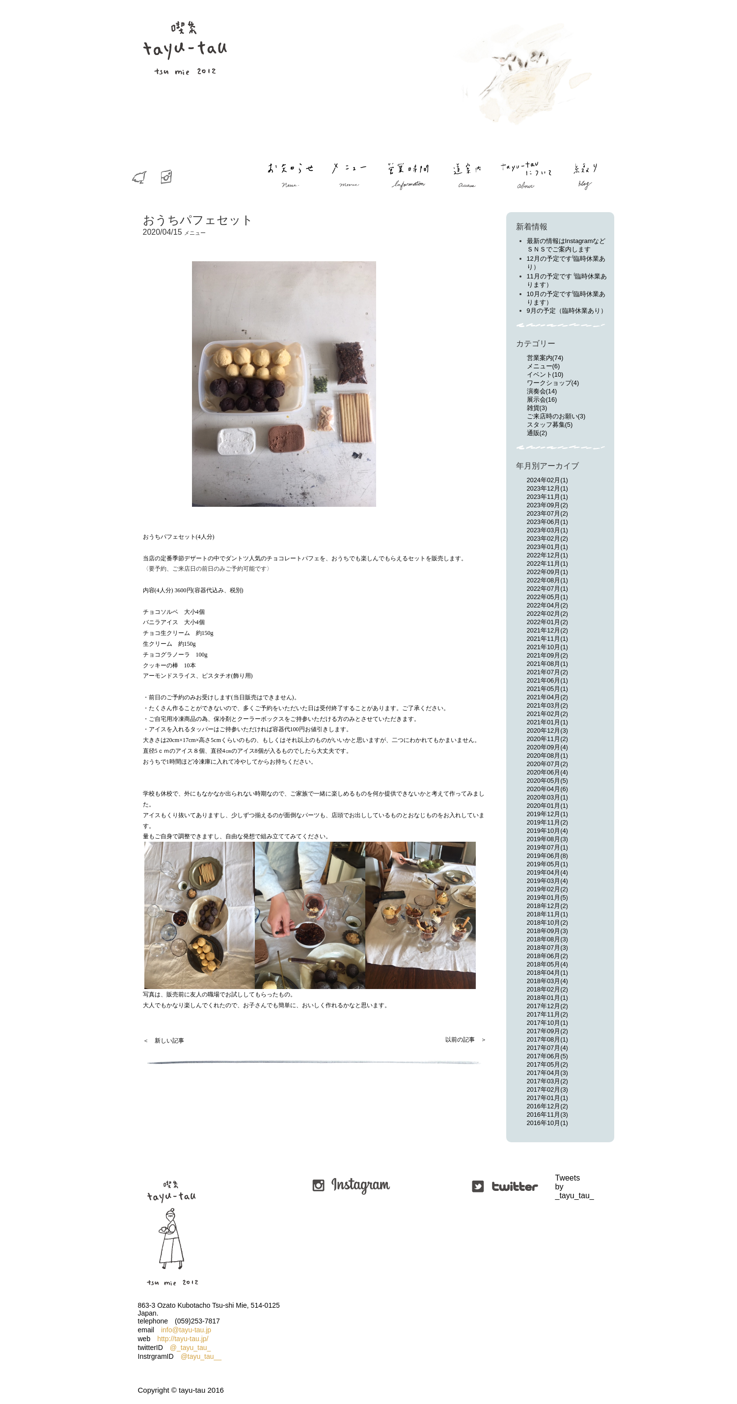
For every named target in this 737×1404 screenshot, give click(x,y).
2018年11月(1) (547, 914)
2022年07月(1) (547, 588)
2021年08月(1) (547, 663)
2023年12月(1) (547, 488)
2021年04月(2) (547, 697)
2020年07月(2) (547, 764)
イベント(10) (545, 374)
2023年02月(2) (547, 538)
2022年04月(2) (547, 605)
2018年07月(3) (547, 947)
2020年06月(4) (547, 772)
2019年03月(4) (547, 880)
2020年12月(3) (547, 730)
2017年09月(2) (547, 1031)
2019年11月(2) (547, 822)
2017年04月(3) (547, 1072)
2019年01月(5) (547, 897)
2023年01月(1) (547, 547)
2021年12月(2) (547, 630)
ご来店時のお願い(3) (556, 416)
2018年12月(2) (547, 905)
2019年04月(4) (547, 872)
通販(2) (537, 433)
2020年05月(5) (547, 780)
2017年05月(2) (547, 1064)
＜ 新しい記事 (163, 1040)
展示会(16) (542, 399)
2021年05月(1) (547, 688)
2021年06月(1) (547, 680)
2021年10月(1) (547, 647)
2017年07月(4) (547, 1047)
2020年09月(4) (547, 747)
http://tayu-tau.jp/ (182, 1339)
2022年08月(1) (547, 580)
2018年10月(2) (547, 922)
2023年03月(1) (547, 530)
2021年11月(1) (547, 638)
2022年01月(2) (547, 622)
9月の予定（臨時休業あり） (567, 310)
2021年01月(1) (547, 722)
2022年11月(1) (547, 563)
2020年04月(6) (547, 789)
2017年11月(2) (547, 1014)
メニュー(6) (543, 366)
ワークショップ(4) (553, 382)
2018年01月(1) (547, 997)
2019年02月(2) (547, 889)
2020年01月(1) (547, 805)
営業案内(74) (545, 357)
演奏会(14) (542, 391)
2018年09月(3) (547, 931)
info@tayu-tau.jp (186, 1330)
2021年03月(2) (547, 705)
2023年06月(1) (547, 521)
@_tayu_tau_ (190, 1347)
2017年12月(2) (547, 1006)
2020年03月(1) (547, 797)
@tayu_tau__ (201, 1356)
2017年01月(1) (547, 1097)
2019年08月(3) (547, 839)
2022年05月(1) (547, 597)
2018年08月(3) (547, 939)
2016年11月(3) (547, 1114)
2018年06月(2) (547, 956)
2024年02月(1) (547, 480)
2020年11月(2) (547, 739)
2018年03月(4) (547, 981)
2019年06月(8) (547, 855)
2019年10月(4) (547, 830)
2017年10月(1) (547, 1022)
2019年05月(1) (547, 864)
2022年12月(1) (547, 555)
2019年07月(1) (547, 847)
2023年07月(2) (547, 513)
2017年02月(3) (547, 1089)
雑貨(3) (537, 408)
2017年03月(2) (547, 1081)
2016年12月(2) (547, 1106)
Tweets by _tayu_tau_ (556, 1187)
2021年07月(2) (547, 672)
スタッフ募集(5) (550, 424)
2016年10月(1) (547, 1123)
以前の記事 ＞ (466, 1039)
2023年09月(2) (547, 505)
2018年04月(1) (547, 972)
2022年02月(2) (547, 613)
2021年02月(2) (547, 713)
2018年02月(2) (547, 989)
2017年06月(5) (547, 1056)
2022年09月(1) (547, 572)
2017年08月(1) (547, 1039)
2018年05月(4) (547, 964)
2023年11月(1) (547, 496)
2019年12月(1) (547, 814)
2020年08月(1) (547, 755)
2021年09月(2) (547, 655)
